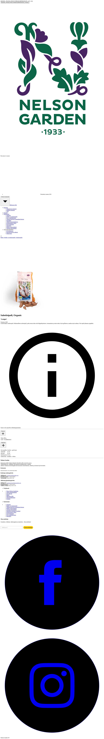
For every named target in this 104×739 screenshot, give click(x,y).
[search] (1, 236)
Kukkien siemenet (10, 210)
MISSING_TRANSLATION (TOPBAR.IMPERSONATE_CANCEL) (15, 2)
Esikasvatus (9, 233)
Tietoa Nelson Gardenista (12, 491)
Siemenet (8, 215)
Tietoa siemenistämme (11, 492)
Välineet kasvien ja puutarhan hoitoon (15, 219)
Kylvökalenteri (9, 231)
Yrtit (7, 211)
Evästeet (8, 499)
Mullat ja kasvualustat (11, 227)
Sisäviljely (8, 225)
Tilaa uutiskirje (28, 527)
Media (7, 495)
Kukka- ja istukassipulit (11, 216)
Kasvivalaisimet (10, 224)
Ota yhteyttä (9, 493)
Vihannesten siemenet (11, 209)
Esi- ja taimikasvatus (11, 218)
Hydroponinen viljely (11, 223)
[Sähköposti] (12, 527)
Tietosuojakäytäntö (10, 497)
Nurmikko (8, 220)
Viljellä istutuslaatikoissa (12, 222)
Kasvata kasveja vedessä (12, 232)
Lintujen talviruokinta (11, 228)
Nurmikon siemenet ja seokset (13, 511)
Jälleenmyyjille (13, 205)
